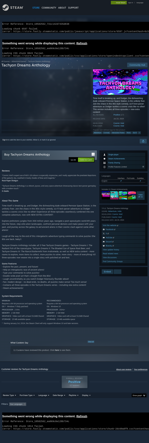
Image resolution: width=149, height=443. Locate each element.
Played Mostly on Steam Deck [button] (89, 412)
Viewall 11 (140, 199)
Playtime (72, 403)
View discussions (110, 261)
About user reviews (124, 373)
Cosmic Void (118, 127)
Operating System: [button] (113, 412)
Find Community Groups (113, 265)
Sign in (5, 143)
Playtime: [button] (68, 412)
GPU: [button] (138, 412)
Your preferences (141, 373)
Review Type (8, 403)
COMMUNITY (49, 7)
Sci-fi (134, 136)
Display (85, 403)
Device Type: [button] (7, 416)
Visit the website (111, 229)
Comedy (107, 136)
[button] (86, 163)
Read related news (110, 257)
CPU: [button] (128, 412)
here (57, 353)
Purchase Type (26, 403)
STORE (36, 7)
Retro (129, 136)
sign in (130, 3)
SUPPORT (73, 7)
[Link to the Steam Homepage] (15, 10)
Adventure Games (19, 65)
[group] (74, 413)
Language (42, 403)
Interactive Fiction (118, 136)
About (62, 7)
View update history (111, 253)
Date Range (58, 403)
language (139, 3)
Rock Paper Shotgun (10, 184)
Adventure (97, 136)
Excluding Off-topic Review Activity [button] (45, 412)
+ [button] (139, 136)
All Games (5, 65)
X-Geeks (5, 194)
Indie (119, 215)
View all (91, 345)
